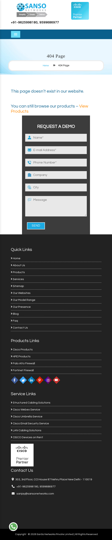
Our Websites (21, 293)
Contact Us (19, 327)
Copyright (20, 534)
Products (18, 272)
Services (17, 279)
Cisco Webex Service (25, 409)
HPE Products (21, 356)
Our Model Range (23, 300)
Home (46, 65)
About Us (18, 265)
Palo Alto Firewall (23, 363)
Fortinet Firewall (22, 370)
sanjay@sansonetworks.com (35, 493)
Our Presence (21, 306)
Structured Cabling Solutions (30, 402)
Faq (14, 320)
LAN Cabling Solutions (26, 430)
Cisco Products (22, 349)
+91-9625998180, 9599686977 (35, 22)
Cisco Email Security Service (30, 423)
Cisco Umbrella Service (26, 416)
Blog (15, 313)
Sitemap (17, 286)
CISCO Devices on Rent (27, 437)
